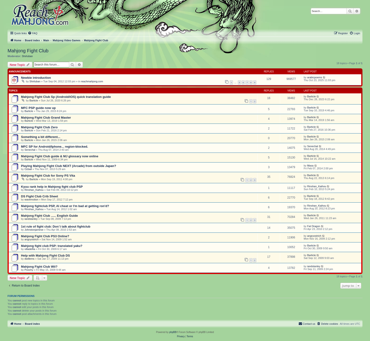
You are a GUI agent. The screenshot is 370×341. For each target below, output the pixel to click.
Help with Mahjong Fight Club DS (45, 255)
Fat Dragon (313, 226)
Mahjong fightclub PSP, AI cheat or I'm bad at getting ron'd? (65, 206)
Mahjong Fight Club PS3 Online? (45, 236)
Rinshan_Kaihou (34, 189)
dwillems (29, 258)
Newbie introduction (36, 77)
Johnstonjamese (34, 229)
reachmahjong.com (92, 81)
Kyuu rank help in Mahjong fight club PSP (52, 186)
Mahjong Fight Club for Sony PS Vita (48, 175)
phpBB (172, 332)
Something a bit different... (40, 137)
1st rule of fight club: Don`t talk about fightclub (55, 226)
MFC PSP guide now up (38, 108)
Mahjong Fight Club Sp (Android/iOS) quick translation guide (66, 97)
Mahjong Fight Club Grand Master (46, 117)
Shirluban (27, 56)
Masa (310, 165)
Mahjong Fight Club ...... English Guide (49, 215)
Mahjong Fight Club (28, 50)
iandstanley (31, 218)
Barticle (33, 100)
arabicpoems (314, 77)
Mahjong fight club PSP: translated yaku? (51, 246)
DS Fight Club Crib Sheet (39, 196)
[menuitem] (32, 33)
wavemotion (31, 199)
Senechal (30, 149)
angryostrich (32, 239)
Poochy (29, 269)
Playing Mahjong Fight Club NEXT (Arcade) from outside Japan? (68, 166)
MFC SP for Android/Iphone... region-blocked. (54, 146)
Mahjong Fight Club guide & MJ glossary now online (59, 156)
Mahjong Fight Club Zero (39, 127)
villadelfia (30, 249)
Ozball (28, 169)
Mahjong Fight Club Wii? (39, 266)
